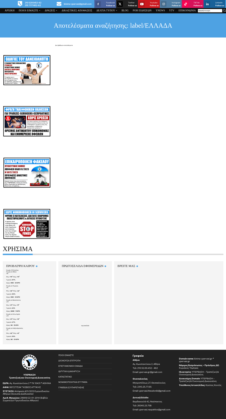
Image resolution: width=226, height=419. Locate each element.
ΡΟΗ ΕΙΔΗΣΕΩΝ (142, 10)
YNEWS (160, 10)
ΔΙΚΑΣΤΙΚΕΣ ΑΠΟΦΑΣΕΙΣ (77, 10)
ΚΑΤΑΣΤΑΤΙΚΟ (65, 376)
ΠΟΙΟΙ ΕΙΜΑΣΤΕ (28, 10)
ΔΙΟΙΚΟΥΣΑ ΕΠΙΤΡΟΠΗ (69, 360)
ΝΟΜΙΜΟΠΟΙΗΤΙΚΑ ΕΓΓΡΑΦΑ (72, 382)
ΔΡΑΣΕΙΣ (50, 10)
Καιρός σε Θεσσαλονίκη (13, 300)
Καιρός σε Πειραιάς (12, 286)
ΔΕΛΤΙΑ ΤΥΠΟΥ (105, 10)
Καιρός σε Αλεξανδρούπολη (14, 328)
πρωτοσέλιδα (85, 325)
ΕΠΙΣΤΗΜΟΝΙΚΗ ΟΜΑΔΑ (70, 366)
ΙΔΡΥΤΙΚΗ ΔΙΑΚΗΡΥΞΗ (69, 371)
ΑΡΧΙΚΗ (10, 10)
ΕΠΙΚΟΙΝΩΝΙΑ (187, 10)
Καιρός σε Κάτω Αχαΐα (13, 314)
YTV (171, 10)
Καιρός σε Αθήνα (11, 272)
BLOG (125, 10)
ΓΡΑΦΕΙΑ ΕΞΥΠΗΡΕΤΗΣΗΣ (71, 387)
